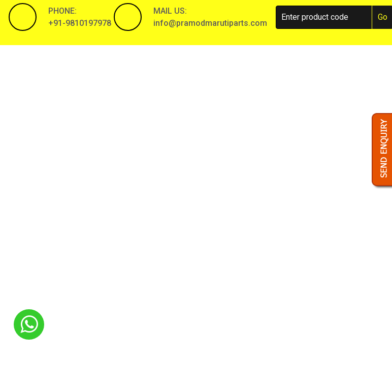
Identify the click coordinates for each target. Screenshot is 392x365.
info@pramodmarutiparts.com (210, 23)
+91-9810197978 (79, 23)
